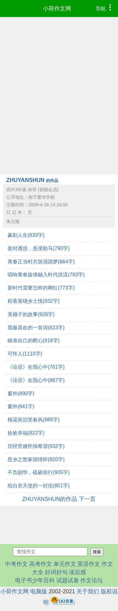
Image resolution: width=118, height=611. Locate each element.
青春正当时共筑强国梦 (41, 261)
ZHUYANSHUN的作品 (49, 499)
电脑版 (38, 591)
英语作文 (88, 564)
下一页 (87, 499)
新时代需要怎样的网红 (41, 288)
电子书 (23, 580)
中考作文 (16, 564)
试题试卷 (67, 580)
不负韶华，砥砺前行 (39, 472)
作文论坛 (91, 580)
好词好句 (56, 572)
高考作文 (40, 564)
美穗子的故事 (31, 314)
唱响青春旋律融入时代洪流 (46, 274)
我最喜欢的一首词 (36, 327)
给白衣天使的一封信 (39, 485)
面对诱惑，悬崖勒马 (39, 248)
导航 (105, 7)
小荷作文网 (57, 8)
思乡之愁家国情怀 (36, 459)
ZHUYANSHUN (32, 180)
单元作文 (64, 564)
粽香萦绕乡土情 (33, 301)
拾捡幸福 (26, 433)
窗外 (21, 393)
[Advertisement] (59, 79)
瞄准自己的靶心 (33, 340)
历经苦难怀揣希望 (36, 446)
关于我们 (87, 591)
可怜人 (25, 353)
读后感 (77, 572)
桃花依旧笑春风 (33, 419)
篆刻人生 (26, 235)
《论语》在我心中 (36, 367)
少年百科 (43, 580)
